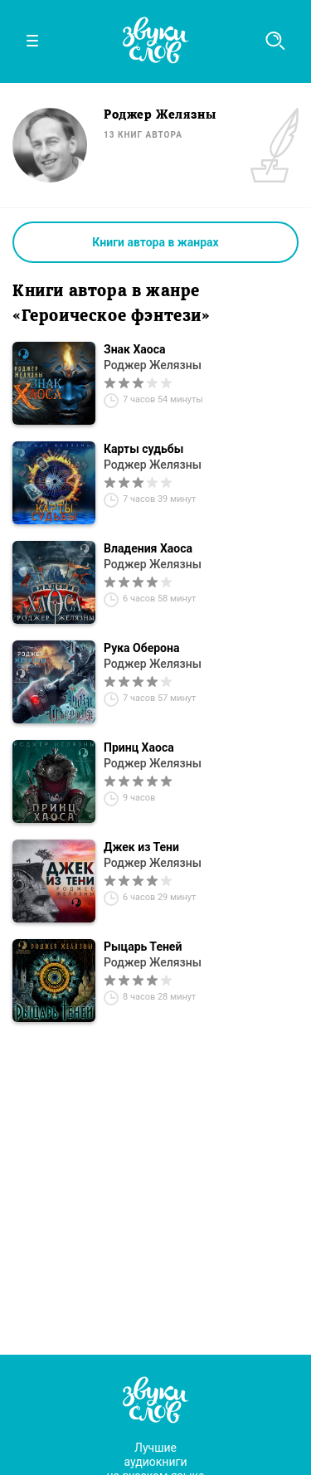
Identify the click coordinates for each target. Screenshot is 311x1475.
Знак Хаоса (134, 349)
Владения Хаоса (148, 548)
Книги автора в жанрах (155, 242)
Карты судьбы (143, 448)
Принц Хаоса (139, 747)
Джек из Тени (141, 847)
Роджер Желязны (153, 365)
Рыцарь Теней (143, 946)
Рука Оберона (141, 648)
